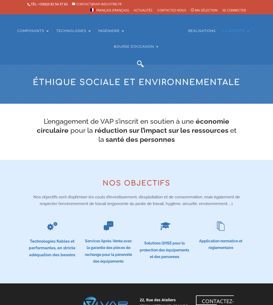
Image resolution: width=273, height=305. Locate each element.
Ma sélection (204, 10)
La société (233, 31)
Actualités (143, 10)
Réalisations (202, 31)
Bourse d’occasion (134, 46)
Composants (30, 31)
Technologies (71, 31)
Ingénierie (109, 31)
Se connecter (234, 10)
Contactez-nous (171, 10)
